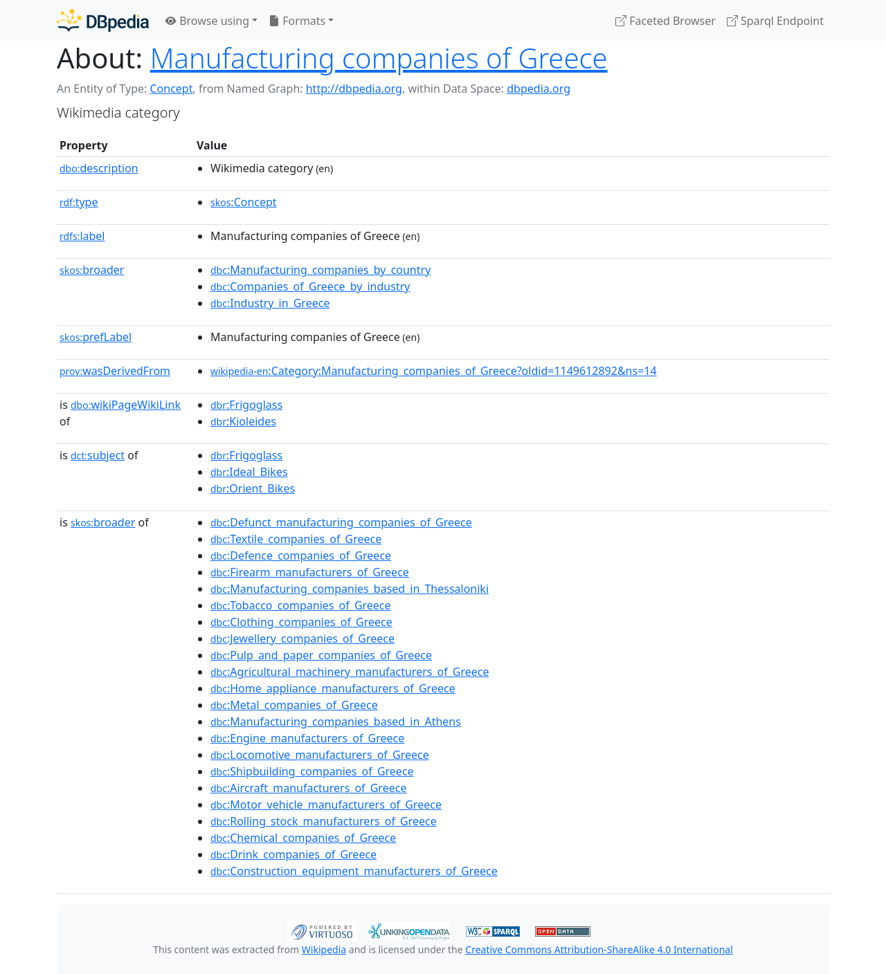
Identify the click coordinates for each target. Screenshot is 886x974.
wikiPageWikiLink (126, 404)
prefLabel (96, 336)
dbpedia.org (538, 88)
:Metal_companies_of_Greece (294, 705)
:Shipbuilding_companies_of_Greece (312, 771)
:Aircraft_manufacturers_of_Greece (308, 788)
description (99, 168)
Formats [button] (297, 20)
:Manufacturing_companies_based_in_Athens (335, 721)
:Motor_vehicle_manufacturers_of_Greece (326, 804)
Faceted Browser (665, 20)
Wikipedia (324, 949)
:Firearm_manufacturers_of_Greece (309, 572)
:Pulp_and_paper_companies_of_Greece (321, 655)
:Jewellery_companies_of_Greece (302, 638)
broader (92, 269)
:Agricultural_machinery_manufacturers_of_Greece (349, 671)
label (82, 236)
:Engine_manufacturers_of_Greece (307, 738)
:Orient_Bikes (252, 488)
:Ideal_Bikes (249, 471)
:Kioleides (243, 421)
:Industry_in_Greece (269, 303)
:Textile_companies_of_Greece (295, 538)
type (79, 202)
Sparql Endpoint (775, 20)
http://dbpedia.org (354, 88)
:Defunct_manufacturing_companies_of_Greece (341, 522)
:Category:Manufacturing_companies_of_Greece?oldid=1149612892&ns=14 (433, 370)
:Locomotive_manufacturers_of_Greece (319, 754)
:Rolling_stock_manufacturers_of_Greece (323, 821)
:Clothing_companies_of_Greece (301, 622)
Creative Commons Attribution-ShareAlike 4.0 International (598, 949)
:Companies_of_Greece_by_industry (310, 286)
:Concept (243, 202)
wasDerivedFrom (115, 370)
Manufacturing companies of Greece (379, 58)
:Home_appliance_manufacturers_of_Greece (332, 688)
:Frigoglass (246, 404)
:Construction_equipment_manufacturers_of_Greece (354, 871)
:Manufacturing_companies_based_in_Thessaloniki (349, 588)
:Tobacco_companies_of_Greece (300, 605)
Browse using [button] (207, 20)
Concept (171, 88)
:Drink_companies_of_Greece (293, 854)
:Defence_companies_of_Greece (300, 555)
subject (98, 455)
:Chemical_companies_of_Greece (303, 837)
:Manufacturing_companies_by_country (320, 269)
